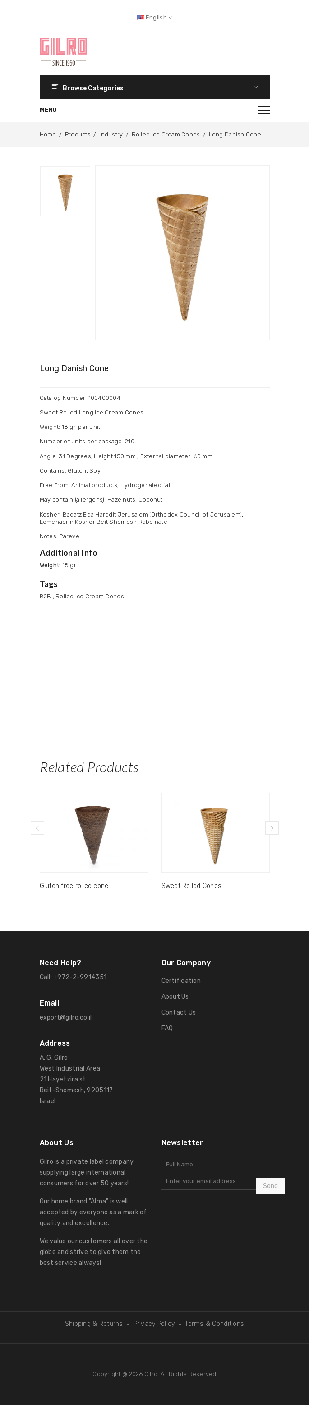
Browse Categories (154, 87)
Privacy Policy (154, 1324)
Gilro (150, 1374)
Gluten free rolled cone (74, 886)
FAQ (167, 1028)
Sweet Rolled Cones (191, 886)
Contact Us (178, 1012)
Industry (111, 134)
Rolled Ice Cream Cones (166, 134)
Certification (181, 981)
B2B (45, 596)
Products (78, 134)
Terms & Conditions (214, 1324)
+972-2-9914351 (79, 977)
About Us (175, 997)
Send (270, 1186)
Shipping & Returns (94, 1324)
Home (48, 134)
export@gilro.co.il (66, 1017)
